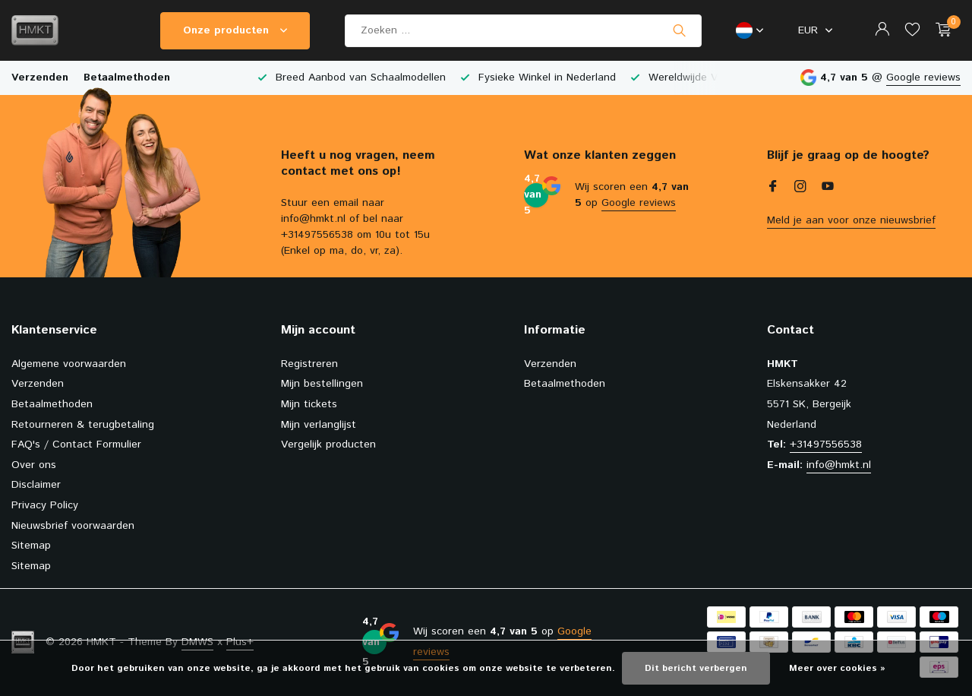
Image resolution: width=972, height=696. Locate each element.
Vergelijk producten (328, 444)
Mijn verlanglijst (318, 424)
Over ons (33, 465)
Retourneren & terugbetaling (82, 424)
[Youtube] (828, 188)
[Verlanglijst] (912, 31)
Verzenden (39, 77)
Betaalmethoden (127, 77)
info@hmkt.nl (838, 465)
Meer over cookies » (837, 668)
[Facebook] (773, 188)
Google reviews (923, 77)
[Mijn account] (882, 30)
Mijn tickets (309, 404)
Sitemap (31, 545)
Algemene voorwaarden (68, 364)
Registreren (309, 364)
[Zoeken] (523, 30)
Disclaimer (36, 484)
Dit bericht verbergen (696, 668)
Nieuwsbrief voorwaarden (72, 525)
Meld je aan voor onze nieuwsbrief (851, 220)
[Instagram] (800, 188)
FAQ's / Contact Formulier (76, 444)
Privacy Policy (44, 505)
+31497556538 (826, 444)
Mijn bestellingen (322, 383)
